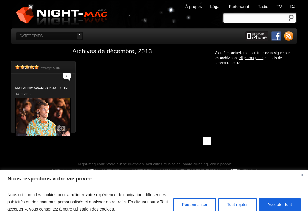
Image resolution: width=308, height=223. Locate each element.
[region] (154, 196)
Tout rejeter (237, 204)
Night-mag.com (117, 15)
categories (31, 36)
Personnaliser (195, 204)
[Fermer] (301, 174)
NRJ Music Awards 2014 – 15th (41, 88)
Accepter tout (280, 204)
